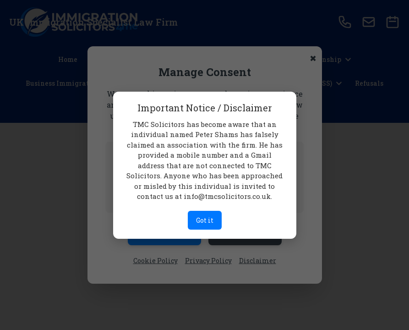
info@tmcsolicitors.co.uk (227, 196)
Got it (204, 220)
